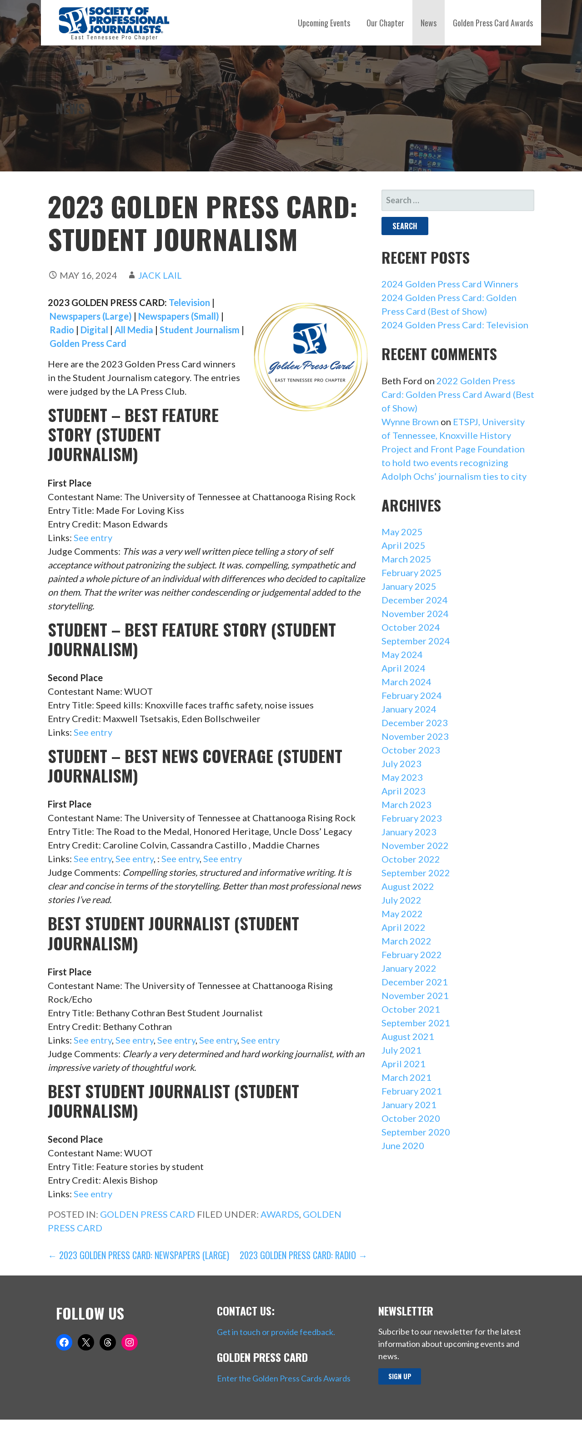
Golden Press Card (88, 343)
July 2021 (401, 1049)
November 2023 (415, 736)
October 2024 (410, 627)
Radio (62, 329)
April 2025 (403, 545)
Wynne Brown (410, 421)
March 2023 (406, 804)
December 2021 (414, 981)
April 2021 (403, 1063)
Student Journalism (200, 329)
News (428, 23)
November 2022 (415, 845)
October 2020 (410, 1118)
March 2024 (406, 681)
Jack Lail (160, 275)
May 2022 (402, 913)
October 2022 (410, 859)
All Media (134, 329)
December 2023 (414, 722)
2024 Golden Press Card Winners (449, 283)
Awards (280, 1214)
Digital (94, 329)
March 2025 (406, 558)
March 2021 (406, 1077)
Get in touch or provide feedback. (276, 1332)
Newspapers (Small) (178, 316)
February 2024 (411, 695)
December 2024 (414, 599)
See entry (93, 537)
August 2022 (407, 886)
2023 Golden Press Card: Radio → (303, 1255)
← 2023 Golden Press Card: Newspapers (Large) (138, 1255)
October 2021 (410, 1009)
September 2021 (415, 1022)
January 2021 (408, 1104)
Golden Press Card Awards (493, 23)
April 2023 (403, 790)
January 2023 (408, 831)
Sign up (399, 1376)
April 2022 (403, 927)
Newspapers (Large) (90, 316)
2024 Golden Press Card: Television (454, 324)
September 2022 (415, 872)
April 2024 (403, 668)
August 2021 (407, 1036)
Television (189, 302)
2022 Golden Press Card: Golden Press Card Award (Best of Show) (457, 394)
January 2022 (408, 968)
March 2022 (406, 940)
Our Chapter (385, 23)
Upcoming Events (324, 23)
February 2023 (411, 818)
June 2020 (402, 1145)
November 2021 (415, 995)
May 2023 (402, 777)
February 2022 (411, 954)
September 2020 (415, 1131)
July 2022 (401, 899)
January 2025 (408, 586)
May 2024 (402, 654)
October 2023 (410, 749)
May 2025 (402, 531)
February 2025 (411, 572)
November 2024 (415, 613)
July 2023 (401, 763)
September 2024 (415, 640)
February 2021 (411, 1090)
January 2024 (408, 708)
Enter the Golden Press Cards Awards (284, 1378)
